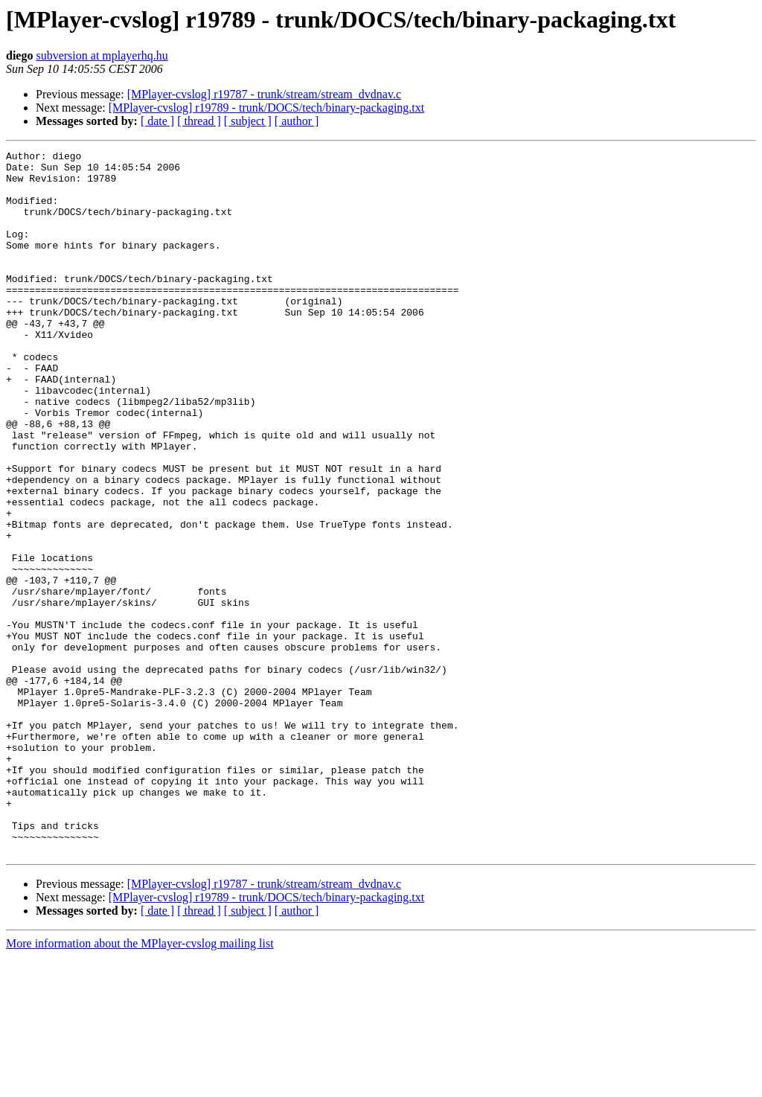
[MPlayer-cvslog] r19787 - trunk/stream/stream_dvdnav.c (264, 94)
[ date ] (157, 121)
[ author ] (297, 121)
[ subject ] (248, 121)
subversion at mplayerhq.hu (101, 55)
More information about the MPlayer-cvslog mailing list (140, 1084)
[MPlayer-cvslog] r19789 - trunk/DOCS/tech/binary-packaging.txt (266, 107)
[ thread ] (199, 121)
